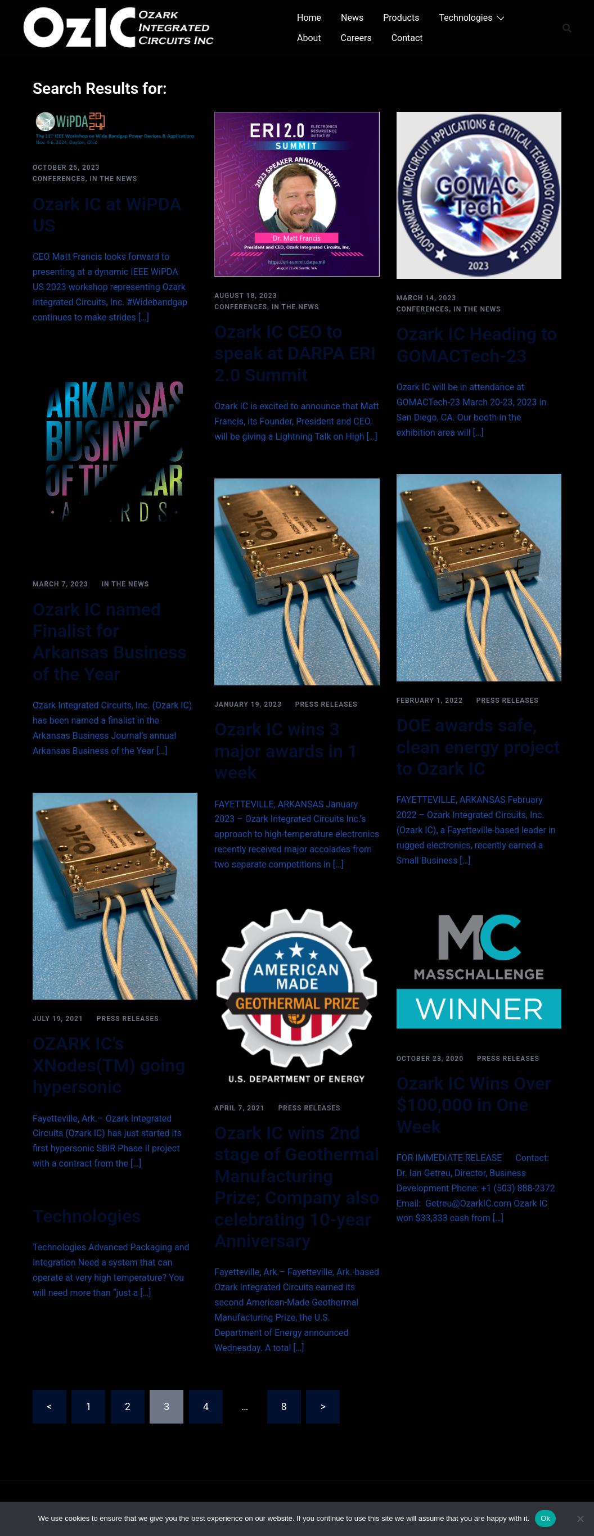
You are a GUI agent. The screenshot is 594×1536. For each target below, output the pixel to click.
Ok (545, 1518)
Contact (407, 38)
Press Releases (326, 704)
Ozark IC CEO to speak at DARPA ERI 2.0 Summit (295, 353)
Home (309, 17)
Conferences (59, 179)
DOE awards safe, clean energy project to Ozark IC (478, 747)
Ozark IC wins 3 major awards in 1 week (286, 751)
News (352, 17)
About (309, 38)
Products (401, 17)
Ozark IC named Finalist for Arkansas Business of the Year (110, 642)
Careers (356, 38)
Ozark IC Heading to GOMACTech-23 (477, 344)
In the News (113, 179)
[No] (580, 1518)
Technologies (465, 17)
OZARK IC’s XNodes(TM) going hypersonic (109, 1065)
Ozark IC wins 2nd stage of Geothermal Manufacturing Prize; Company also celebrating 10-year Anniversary (296, 1187)
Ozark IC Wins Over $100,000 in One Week (474, 1105)
